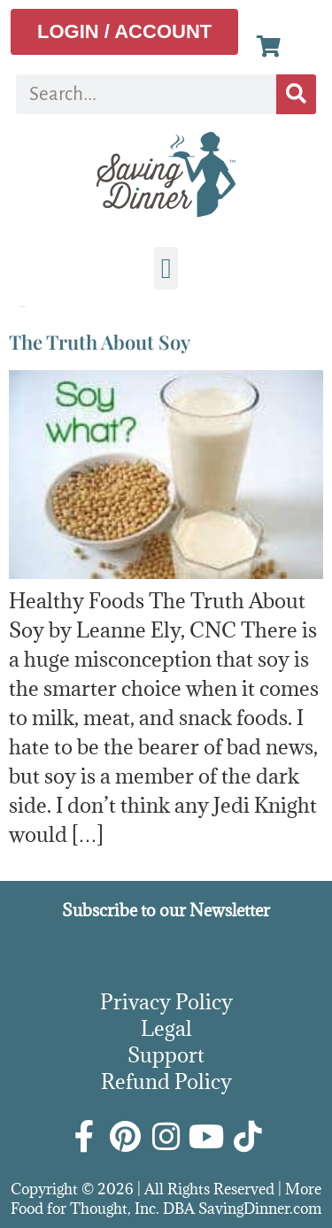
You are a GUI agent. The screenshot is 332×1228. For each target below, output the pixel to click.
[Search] (296, 94)
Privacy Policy (166, 1001)
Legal (166, 1028)
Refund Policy (166, 1081)
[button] (166, 268)
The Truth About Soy (99, 341)
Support (166, 1054)
